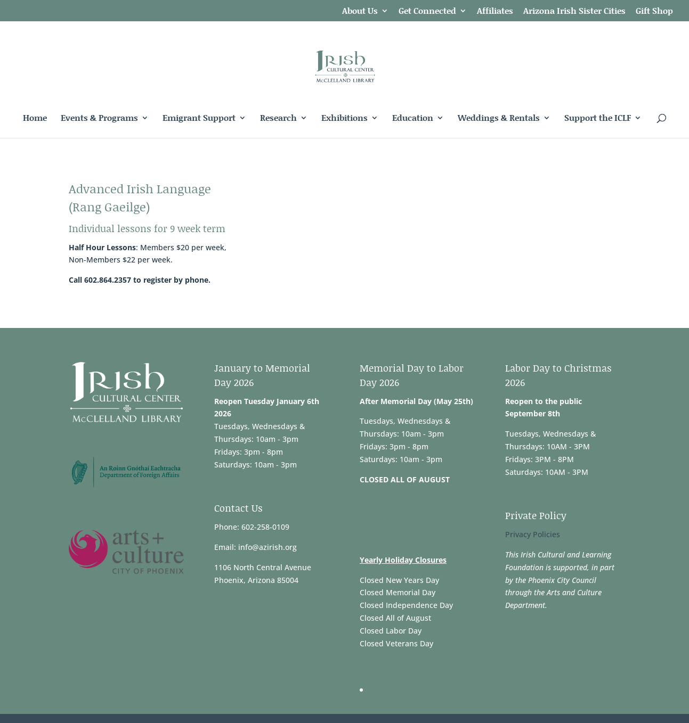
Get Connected (427, 11)
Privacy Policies (532, 534)
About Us (360, 11)
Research (278, 119)
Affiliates (495, 11)
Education (412, 119)
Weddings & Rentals (499, 119)
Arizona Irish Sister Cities (574, 11)
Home (35, 119)
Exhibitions (344, 119)
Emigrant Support (199, 119)
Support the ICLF (597, 119)
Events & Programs (99, 119)
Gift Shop (654, 11)
